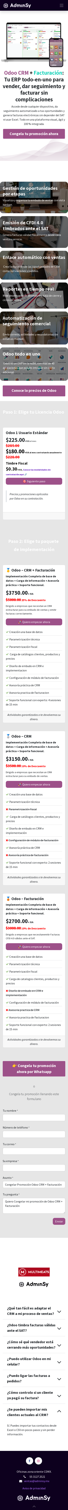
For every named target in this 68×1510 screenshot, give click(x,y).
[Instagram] (38, 1460)
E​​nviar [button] (59, 1221)
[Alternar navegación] (61, 5)
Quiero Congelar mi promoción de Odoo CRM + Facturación (34, 1206)
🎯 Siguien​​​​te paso (34, 481)
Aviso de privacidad (34, 1488)
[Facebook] (29, 1460)
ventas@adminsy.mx (36, 1481)
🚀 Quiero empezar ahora (34, 622)
